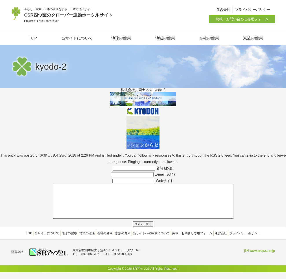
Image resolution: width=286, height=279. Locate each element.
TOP (33, 38)
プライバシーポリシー (252, 9)
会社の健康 (209, 38)
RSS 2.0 (216, 155)
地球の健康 (121, 38)
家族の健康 (253, 38)
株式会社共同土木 (135, 90)
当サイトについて (77, 38)
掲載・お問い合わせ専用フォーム (242, 19)
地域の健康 (165, 38)
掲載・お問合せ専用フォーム (192, 240)
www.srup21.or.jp (262, 257)
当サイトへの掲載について (151, 240)
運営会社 (223, 9)
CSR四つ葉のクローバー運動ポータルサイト (68, 15)
